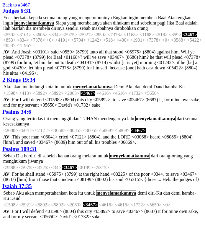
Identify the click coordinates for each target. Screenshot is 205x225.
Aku (7, 86)
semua (49, 17)
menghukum (15, 161)
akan (107, 22)
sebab (85, 28)
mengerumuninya (95, 17)
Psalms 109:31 (19, 149)
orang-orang (170, 155)
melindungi (33, 86)
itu (80, 192)
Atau (172, 17)
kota (49, 86)
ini (57, 86)
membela (148, 17)
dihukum (121, 22)
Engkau (120, 17)
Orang (9, 118)
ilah (6, 28)
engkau (184, 17)
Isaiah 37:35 (17, 186)
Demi (119, 86)
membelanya (90, 22)
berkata (20, 17)
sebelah (49, 155)
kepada (35, 17)
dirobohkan (125, 28)
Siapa (60, 22)
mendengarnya (112, 118)
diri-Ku (155, 192)
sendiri (72, 28)
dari (180, 118)
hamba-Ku (175, 86)
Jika (170, 22)
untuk (66, 86)
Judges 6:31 (16, 11)
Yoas (7, 17)
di (39, 155)
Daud (158, 86)
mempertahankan (51, 192)
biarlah (18, 28)
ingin (133, 17)
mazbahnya (102, 28)
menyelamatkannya (34, 22)
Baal (162, 17)
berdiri (30, 155)
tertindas (35, 118)
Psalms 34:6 (16, 112)
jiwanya (35, 161)
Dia (19, 155)
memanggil (60, 118)
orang (62, 17)
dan (138, 86)
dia (29, 28)
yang (73, 17)
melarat (89, 155)
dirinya (58, 28)
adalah (191, 22)
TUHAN (89, 118)
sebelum (148, 22)
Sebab (9, 155)
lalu (130, 118)
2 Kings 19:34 (18, 80)
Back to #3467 (16, 4)
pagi (161, 22)
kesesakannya (16, 123)
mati (135, 22)
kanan (63, 155)
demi (147, 86)
